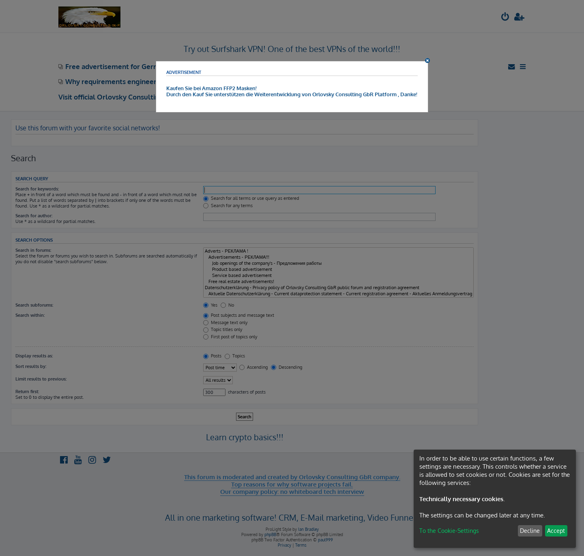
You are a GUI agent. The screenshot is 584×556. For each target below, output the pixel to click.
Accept (556, 530)
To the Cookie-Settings (449, 530)
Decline (530, 530)
